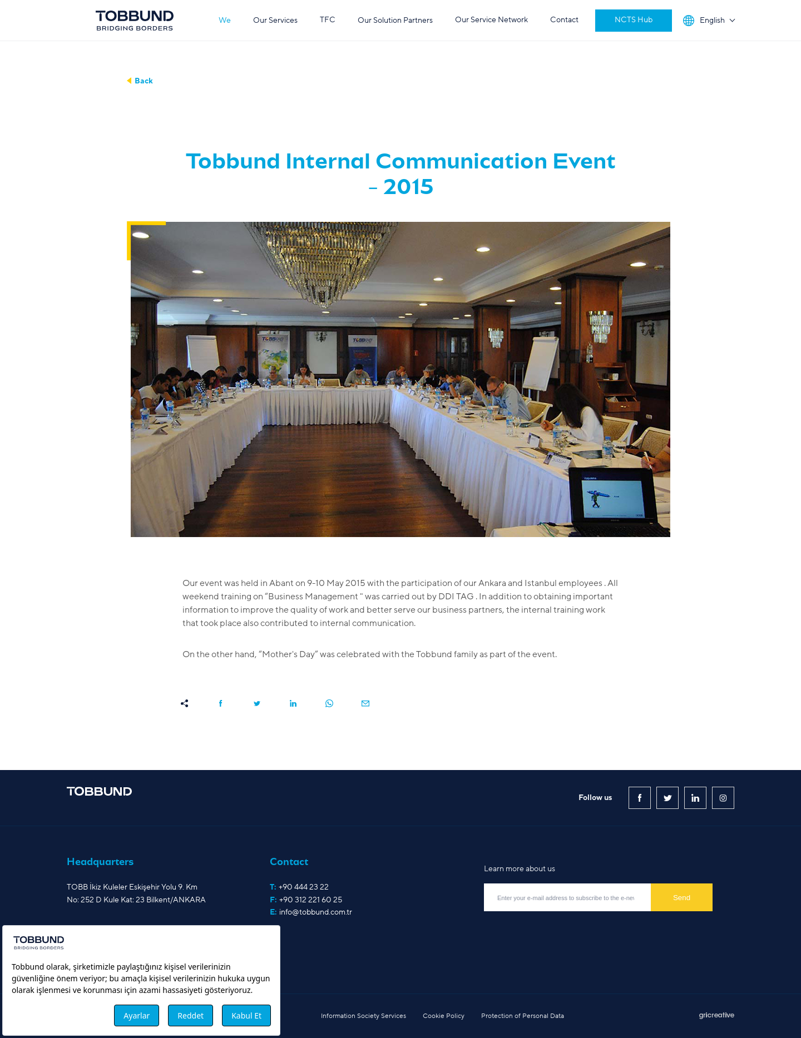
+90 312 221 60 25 (310, 900)
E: (311, 912)
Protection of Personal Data (522, 1015)
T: (299, 887)
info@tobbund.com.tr (315, 912)
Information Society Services (363, 1015)
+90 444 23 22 (304, 887)
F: (306, 900)
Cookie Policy (443, 1015)
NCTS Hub (633, 19)
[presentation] (568, 935)
